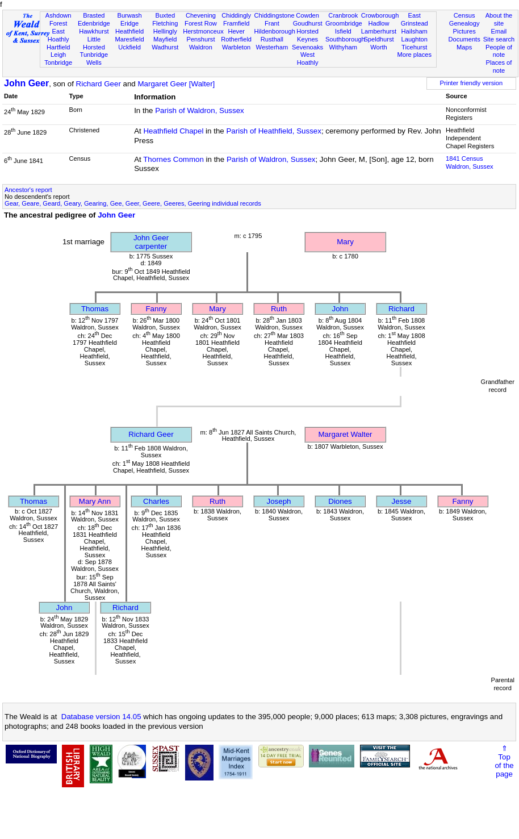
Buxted (165, 15)
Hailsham (414, 31)
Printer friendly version (471, 83)
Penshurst (200, 39)
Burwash (129, 15)
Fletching (165, 23)
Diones (340, 501)
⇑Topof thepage (504, 761)
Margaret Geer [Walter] (176, 84)
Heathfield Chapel (173, 131)
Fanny (155, 308)
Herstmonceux (203, 31)
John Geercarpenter (151, 242)
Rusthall (272, 39)
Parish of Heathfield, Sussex (273, 131)
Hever (236, 31)
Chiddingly (236, 15)
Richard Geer (98, 84)
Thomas (94, 308)
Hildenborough (274, 31)
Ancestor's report (28, 189)
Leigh (58, 54)
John (340, 308)
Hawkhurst (93, 31)
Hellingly (165, 31)
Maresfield (129, 39)
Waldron (200, 47)
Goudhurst (308, 23)
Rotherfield (236, 39)
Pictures (464, 31)
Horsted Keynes (307, 35)
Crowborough (380, 15)
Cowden (307, 15)
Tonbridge (58, 62)
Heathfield (129, 31)
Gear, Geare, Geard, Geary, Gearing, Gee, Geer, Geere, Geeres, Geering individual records (133, 203)
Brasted (93, 15)
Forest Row (201, 23)
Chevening (201, 15)
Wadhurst (165, 47)
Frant (272, 23)
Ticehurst (414, 47)
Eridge (129, 23)
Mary (345, 241)
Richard (401, 308)
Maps (464, 47)
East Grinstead (414, 19)
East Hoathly (58, 35)
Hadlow (378, 23)
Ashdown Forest (58, 19)
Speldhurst (378, 39)
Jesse (402, 501)
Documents (464, 39)
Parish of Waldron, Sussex (199, 110)
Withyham (343, 47)
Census (464, 15)
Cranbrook (343, 15)
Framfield (236, 23)
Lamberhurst (378, 31)
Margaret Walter (345, 434)
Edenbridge (94, 23)
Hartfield (58, 47)
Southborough (345, 39)
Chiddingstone (274, 15)
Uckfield (129, 47)
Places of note (499, 66)
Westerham (272, 47)
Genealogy (464, 23)
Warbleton (236, 47)
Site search (499, 39)
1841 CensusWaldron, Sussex (469, 162)
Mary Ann (95, 501)
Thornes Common (173, 159)
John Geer (26, 83)
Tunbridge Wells (94, 58)
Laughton (414, 39)
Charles (156, 501)
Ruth (279, 308)
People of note (498, 51)
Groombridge (343, 23)
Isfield (343, 31)
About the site (499, 19)
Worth (378, 47)
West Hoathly (308, 58)
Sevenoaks (307, 47)
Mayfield (165, 39)
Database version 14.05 (101, 716)
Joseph (279, 501)
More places (414, 54)
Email (499, 31)
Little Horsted (94, 43)
